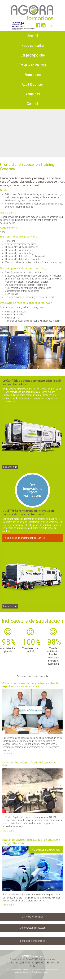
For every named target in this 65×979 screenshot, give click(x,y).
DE (51, 26)
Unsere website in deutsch (32, 927)
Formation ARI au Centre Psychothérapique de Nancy (29, 764)
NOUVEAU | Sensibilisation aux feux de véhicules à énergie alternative (31, 841)
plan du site (18, 972)
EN (48, 26)
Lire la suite (8, 753)
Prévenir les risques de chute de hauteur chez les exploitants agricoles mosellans (30, 685)
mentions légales (52, 970)
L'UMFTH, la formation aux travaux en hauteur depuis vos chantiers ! (28, 512)
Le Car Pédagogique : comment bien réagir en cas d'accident (31, 382)
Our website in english (32, 916)
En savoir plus (10, 466)
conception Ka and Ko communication (37, 972)
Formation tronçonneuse (32, 940)
